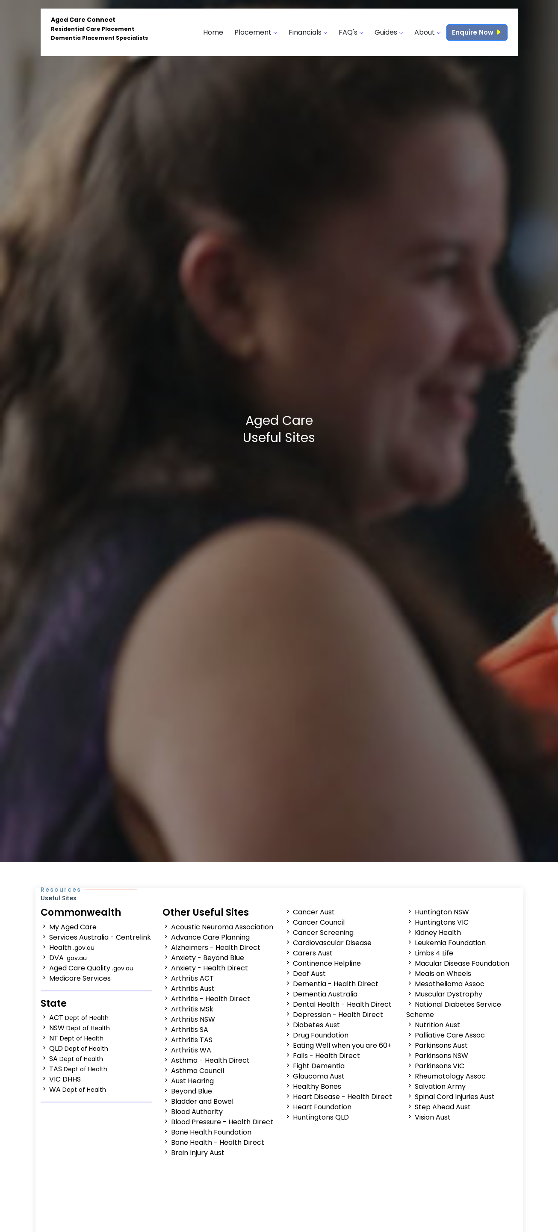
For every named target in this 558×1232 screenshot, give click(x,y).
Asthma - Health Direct (210, 1060)
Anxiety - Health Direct (209, 968)
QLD (78, 1048)
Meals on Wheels (443, 974)
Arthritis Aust (193, 988)
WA (77, 1089)
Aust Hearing (192, 1081)
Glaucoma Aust (319, 1076)
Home (213, 32)
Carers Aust (313, 953)
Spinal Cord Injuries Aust (455, 1097)
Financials (308, 32)
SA (76, 1059)
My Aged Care (73, 927)
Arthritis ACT (192, 978)
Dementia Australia (325, 994)
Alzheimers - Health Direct (215, 947)
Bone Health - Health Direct (217, 1142)
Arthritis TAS (192, 1040)
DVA (68, 958)
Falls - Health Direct (326, 1056)
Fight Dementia (319, 1066)
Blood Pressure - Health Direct (222, 1122)
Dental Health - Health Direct (342, 1004)
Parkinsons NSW (441, 1056)
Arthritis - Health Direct (210, 999)
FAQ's (351, 32)
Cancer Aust (314, 912)
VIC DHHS (65, 1079)
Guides (389, 32)
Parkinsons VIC (439, 1066)
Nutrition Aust (437, 1025)
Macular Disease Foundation (462, 963)
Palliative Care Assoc (450, 1035)
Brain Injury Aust (197, 1153)
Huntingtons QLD (321, 1117)
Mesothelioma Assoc (449, 984)
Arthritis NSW (193, 1019)
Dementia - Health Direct (335, 984)
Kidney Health (438, 932)
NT (76, 1038)
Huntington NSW (442, 912)
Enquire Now (477, 32)
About (427, 32)
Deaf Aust (309, 974)
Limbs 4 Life (434, 953)
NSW (79, 1028)
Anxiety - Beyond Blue (207, 958)
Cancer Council (319, 922)
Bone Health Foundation (211, 1132)
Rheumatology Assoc (450, 1076)
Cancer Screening (323, 932)
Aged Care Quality (91, 968)
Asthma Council (197, 1071)
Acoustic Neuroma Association (222, 927)
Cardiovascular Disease (332, 943)
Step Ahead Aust (443, 1107)
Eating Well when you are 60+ (342, 1045)
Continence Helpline (327, 963)
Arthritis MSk (192, 1009)
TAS (78, 1069)
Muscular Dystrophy (448, 994)
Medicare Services (80, 978)
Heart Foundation (322, 1107)
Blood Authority (197, 1112)
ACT (79, 1018)
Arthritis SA (189, 1030)
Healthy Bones (317, 1086)
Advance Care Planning (210, 937)
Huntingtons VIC (442, 922)
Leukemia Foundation (450, 943)
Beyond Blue (191, 1091)
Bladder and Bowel (202, 1101)
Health (71, 947)
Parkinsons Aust (441, 1045)
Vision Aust (433, 1117)
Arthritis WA (191, 1050)
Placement (256, 32)
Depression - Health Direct (338, 1015)
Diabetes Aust (316, 1025)
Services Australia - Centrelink (100, 937)
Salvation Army (440, 1086)
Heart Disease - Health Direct (342, 1097)
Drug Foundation (320, 1035)
